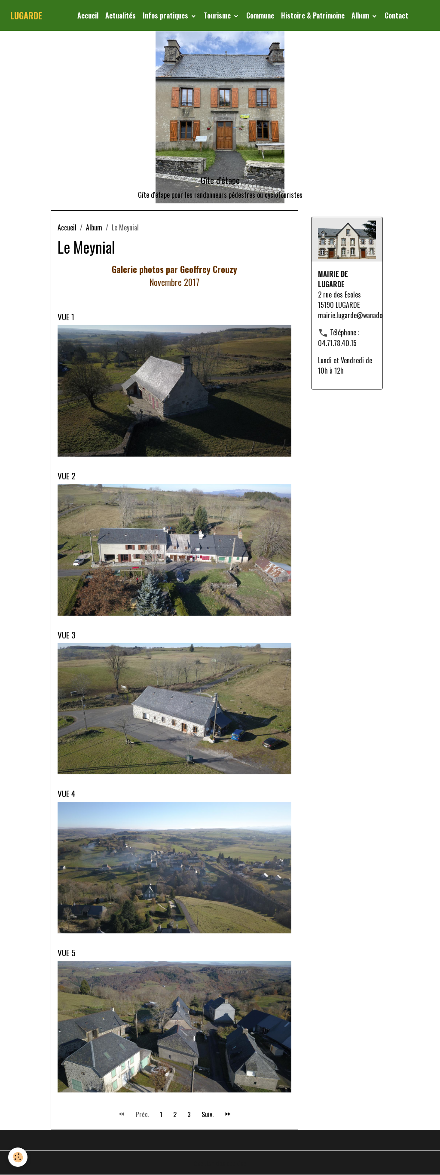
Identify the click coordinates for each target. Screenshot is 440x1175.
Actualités (120, 15)
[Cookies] (18, 1157)
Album (361, 15)
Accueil (87, 15)
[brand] (26, 15)
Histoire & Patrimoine (313, 15)
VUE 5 (67, 952)
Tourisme (218, 15)
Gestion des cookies (220, 1163)
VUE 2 (67, 475)
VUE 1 (66, 316)
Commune (260, 15)
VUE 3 (67, 635)
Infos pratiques (166, 15)
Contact (396, 15)
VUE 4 (66, 793)
